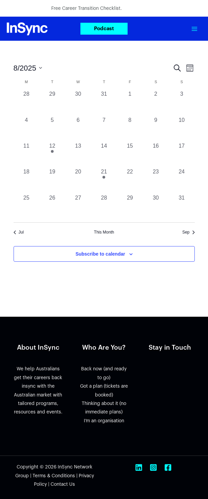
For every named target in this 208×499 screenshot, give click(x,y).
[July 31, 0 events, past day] (104, 103)
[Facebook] (168, 467)
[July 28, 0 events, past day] (26, 103)
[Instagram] (153, 467)
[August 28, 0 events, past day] (104, 207)
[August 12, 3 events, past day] (52, 155)
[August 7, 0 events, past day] (104, 129)
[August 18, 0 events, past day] (26, 180)
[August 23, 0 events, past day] (156, 180)
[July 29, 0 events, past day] (52, 103)
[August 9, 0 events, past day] (156, 129)
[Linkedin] (139, 467)
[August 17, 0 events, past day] (181, 155)
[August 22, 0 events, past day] (130, 180)
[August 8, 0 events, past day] (130, 129)
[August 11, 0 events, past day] (26, 155)
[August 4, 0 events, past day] (26, 129)
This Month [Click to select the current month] (104, 232)
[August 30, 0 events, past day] (156, 207)
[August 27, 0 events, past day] (78, 207)
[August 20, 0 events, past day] (78, 180)
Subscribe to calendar (100, 254)
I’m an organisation (104, 421)
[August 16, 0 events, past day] (156, 155)
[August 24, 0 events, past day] (181, 180)
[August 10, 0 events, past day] (181, 129)
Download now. (140, 8)
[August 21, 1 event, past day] (104, 180)
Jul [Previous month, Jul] (19, 232)
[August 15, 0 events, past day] (130, 155)
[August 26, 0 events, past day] (52, 207)
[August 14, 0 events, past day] (104, 155)
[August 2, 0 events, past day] (156, 103)
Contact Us (63, 484)
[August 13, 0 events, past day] (78, 155)
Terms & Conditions (54, 476)
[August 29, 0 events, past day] (130, 207)
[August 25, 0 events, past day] (26, 207)
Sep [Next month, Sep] (188, 232)
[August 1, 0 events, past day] (130, 103)
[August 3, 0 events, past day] (181, 103)
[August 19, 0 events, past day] (52, 180)
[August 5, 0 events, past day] (52, 129)
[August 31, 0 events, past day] (181, 207)
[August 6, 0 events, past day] (78, 129)
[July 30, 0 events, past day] (78, 103)
